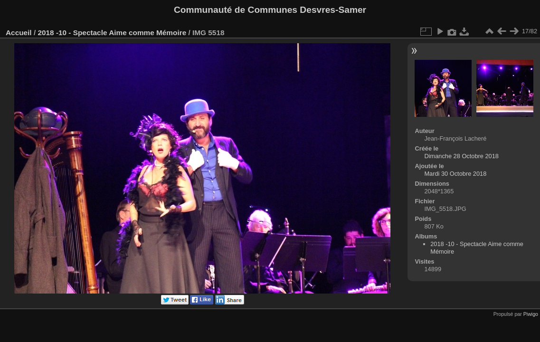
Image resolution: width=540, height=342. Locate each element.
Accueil (19, 32)
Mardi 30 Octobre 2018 (455, 173)
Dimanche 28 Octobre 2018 (461, 156)
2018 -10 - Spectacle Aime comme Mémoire (112, 32)
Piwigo (530, 314)
